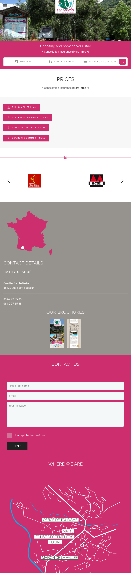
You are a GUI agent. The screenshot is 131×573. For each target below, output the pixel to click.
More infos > (80, 51)
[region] (65, 181)
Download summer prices (26, 138)
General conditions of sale (28, 117)
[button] (5, 5)
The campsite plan (22, 107)
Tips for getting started (26, 127)
